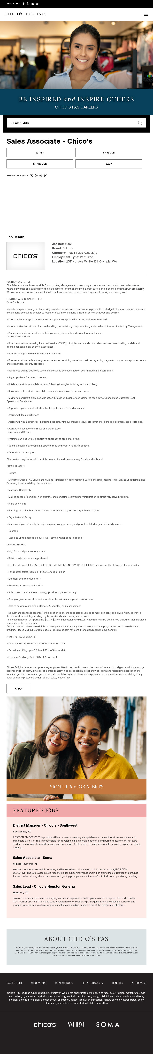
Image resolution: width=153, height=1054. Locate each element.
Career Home (15, 983)
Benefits (117, 983)
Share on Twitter (28, 3)
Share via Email (37, 3)
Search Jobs (21, 123)
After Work (139, 983)
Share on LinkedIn (32, 3)
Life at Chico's (91, 983)
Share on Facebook (23, 3)
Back (109, 163)
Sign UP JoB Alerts (76, 787)
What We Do (62, 983)
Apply (40, 152)
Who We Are (38, 983)
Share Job (40, 163)
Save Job (109, 152)
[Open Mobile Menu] (146, 14)
